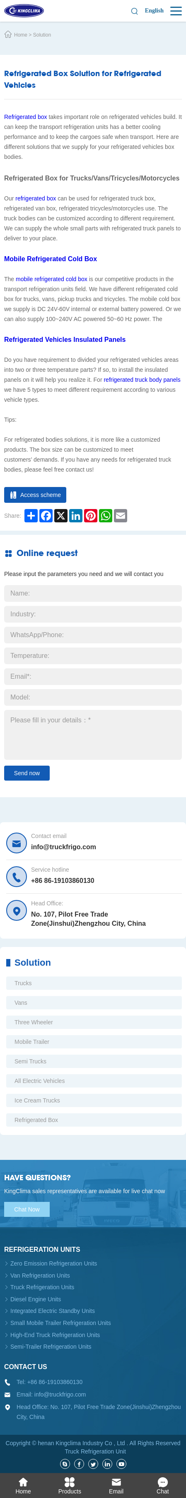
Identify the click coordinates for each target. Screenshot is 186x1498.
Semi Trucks (30, 1061)
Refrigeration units (42, 1249)
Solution (42, 35)
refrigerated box (35, 198)
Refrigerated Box (36, 1120)
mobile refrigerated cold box (51, 279)
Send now (27, 773)
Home (20, 35)
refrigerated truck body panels (142, 379)
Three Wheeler (33, 1022)
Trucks (22, 983)
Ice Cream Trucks (37, 1100)
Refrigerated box (25, 117)
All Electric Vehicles (39, 1081)
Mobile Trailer (31, 1041)
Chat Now (26, 1209)
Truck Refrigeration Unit (95, 1451)
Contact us (25, 1366)
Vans (20, 1002)
